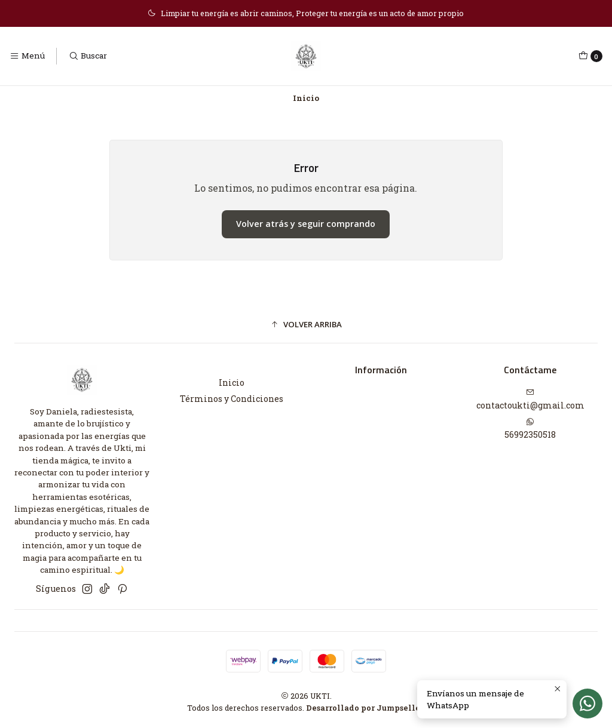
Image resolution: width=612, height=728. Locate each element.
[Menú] (27, 56)
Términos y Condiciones (231, 398)
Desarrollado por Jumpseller (365, 707)
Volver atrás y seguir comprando (305, 223)
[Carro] (590, 56)
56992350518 (530, 428)
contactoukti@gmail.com (530, 399)
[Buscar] (87, 56)
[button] (306, 325)
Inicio (231, 382)
